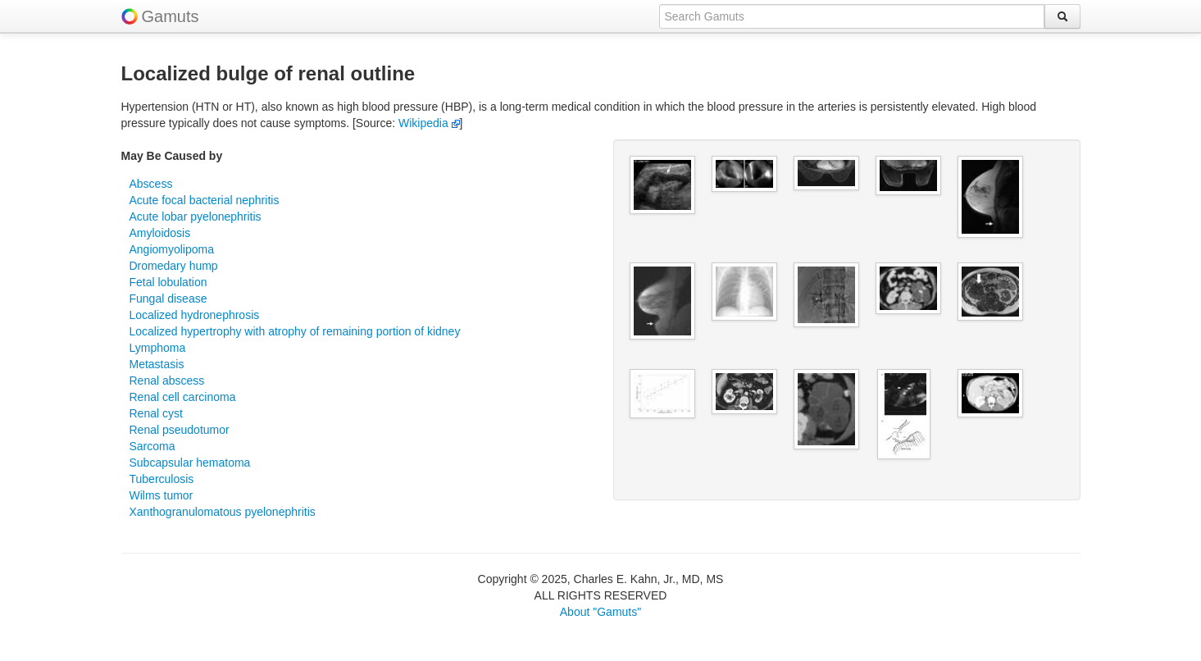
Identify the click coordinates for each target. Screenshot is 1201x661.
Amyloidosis (160, 232)
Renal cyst (156, 413)
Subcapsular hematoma (190, 462)
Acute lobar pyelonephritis (196, 216)
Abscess (151, 183)
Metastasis (157, 364)
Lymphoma (158, 347)
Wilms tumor (161, 495)
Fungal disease (168, 298)
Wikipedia (429, 123)
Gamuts (170, 16)
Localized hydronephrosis (195, 314)
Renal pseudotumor (180, 429)
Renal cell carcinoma (183, 396)
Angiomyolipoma (172, 249)
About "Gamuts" (600, 611)
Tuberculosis (162, 478)
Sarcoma (152, 446)
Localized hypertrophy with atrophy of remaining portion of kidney (295, 331)
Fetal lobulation (168, 282)
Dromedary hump (174, 265)
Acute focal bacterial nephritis (205, 200)
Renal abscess (167, 380)
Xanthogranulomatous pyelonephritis (223, 511)
